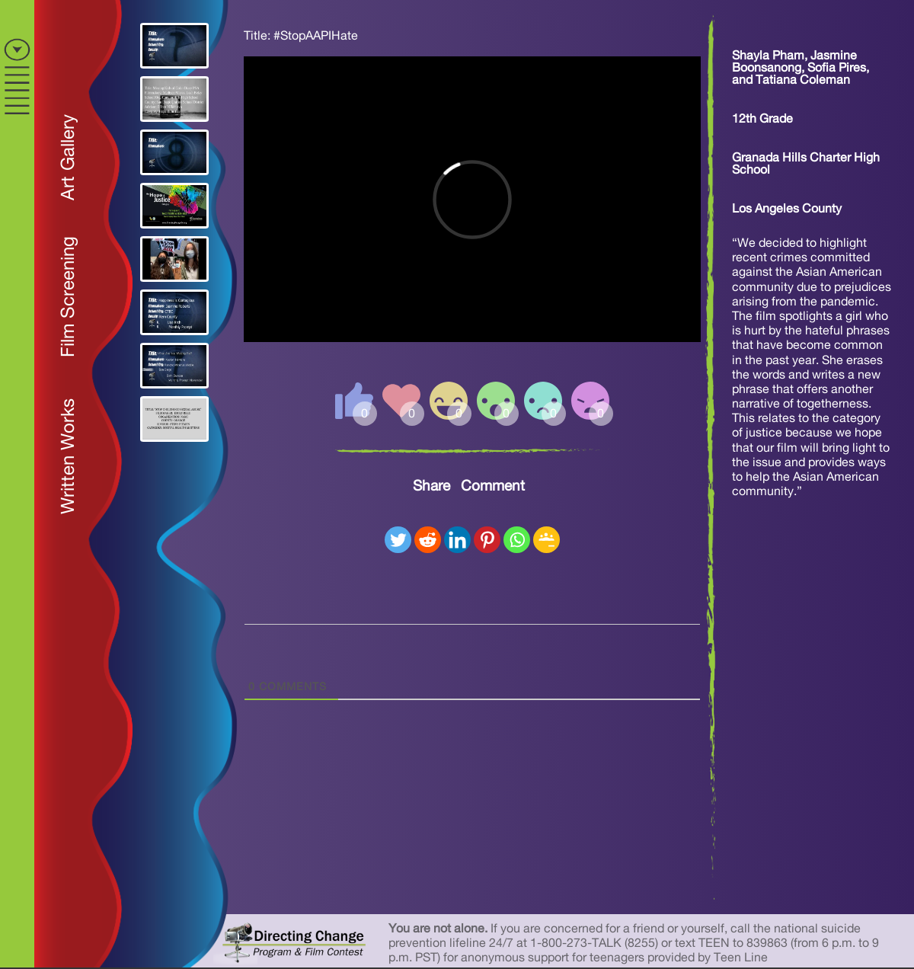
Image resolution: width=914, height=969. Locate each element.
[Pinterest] (487, 539)
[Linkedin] (457, 539)
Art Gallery (68, 157)
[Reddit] (427, 539)
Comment (493, 486)
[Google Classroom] (546, 539)
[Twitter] (398, 539)
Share (431, 486)
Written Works (68, 456)
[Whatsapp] (516, 539)
